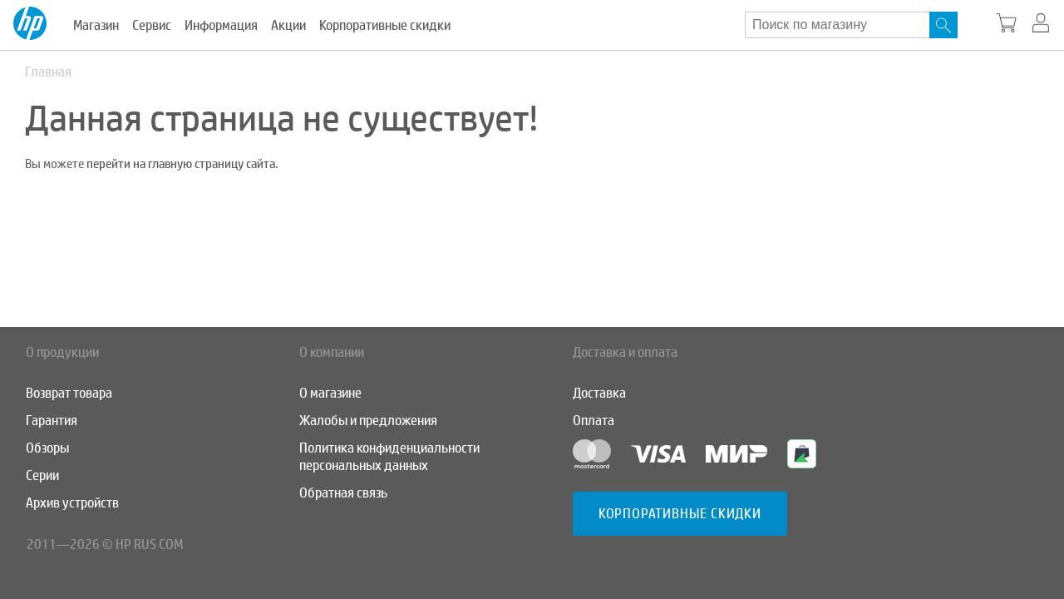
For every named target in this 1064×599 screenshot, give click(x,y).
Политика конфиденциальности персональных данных (389, 456)
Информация (221, 25)
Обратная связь (343, 493)
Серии (42, 475)
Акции (288, 25)
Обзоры (47, 448)
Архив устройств (72, 503)
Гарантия (51, 420)
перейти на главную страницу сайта (180, 164)
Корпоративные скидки (385, 25)
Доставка (599, 393)
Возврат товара (69, 393)
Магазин (96, 25)
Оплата (593, 420)
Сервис (151, 25)
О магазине (330, 393)
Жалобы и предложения (368, 420)
